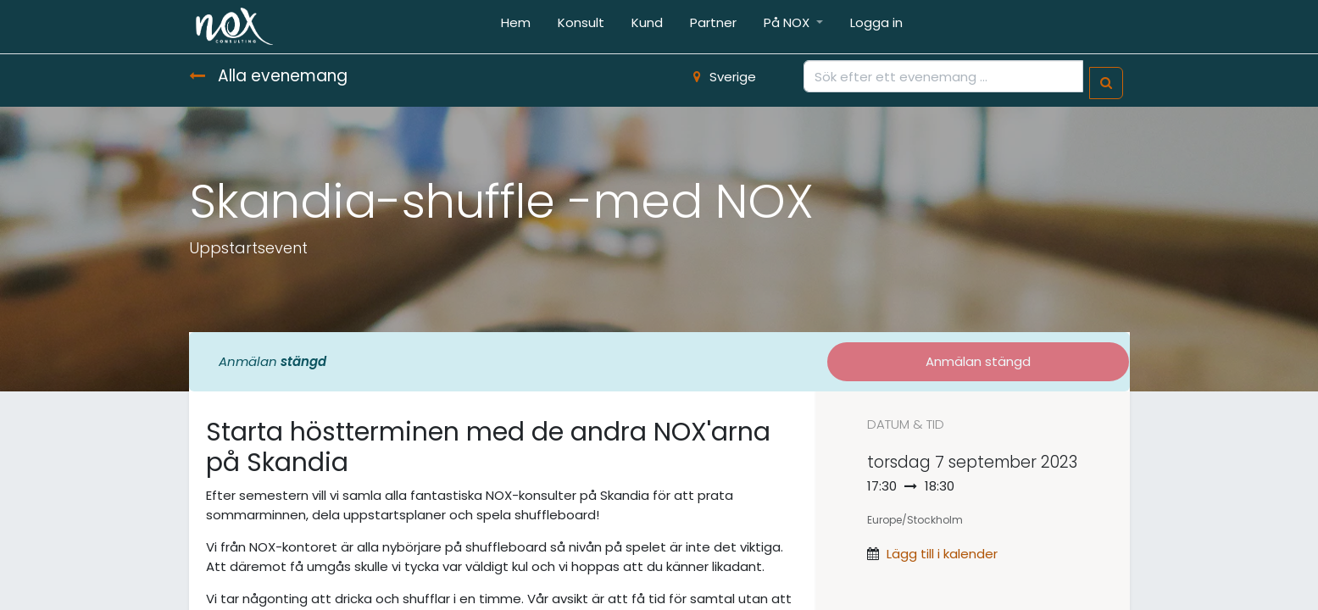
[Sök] (1106, 83)
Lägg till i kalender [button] (942, 554)
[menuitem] (516, 26)
